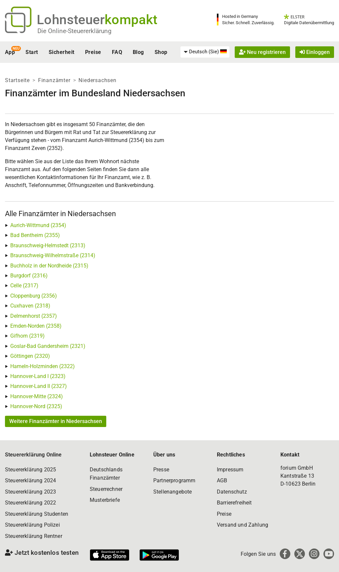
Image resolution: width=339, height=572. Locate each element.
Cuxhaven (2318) (30, 306)
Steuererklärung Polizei (32, 525)
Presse (161, 469)
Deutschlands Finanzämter (106, 473)
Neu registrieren (262, 52)
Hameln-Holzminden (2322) (42, 366)
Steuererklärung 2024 (30, 480)
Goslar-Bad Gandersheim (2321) (47, 346)
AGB (222, 480)
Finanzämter (54, 80)
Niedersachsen (97, 80)
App (10, 52)
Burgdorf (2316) (29, 275)
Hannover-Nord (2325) (36, 406)
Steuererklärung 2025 (30, 469)
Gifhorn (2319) (27, 336)
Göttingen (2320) (30, 356)
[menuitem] (204, 52)
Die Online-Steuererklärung (74, 31)
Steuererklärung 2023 (30, 492)
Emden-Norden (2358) (36, 326)
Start (31, 52)
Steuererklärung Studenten (36, 514)
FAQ (117, 52)
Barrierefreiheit (234, 503)
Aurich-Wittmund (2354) (38, 225)
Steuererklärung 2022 (30, 503)
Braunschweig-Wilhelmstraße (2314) (52, 255)
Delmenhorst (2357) (33, 316)
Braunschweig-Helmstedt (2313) (47, 245)
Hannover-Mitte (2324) (36, 396)
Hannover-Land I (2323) (38, 376)
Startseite (17, 80)
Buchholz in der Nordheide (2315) (49, 265)
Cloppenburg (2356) (33, 296)
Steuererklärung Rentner (33, 536)
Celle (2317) (24, 285)
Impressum (230, 469)
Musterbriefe (105, 500)
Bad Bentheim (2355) (35, 235)
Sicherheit (61, 52)
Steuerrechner (106, 489)
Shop (161, 52)
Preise (93, 52)
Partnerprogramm (174, 480)
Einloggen (315, 52)
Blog (138, 52)
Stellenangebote (172, 492)
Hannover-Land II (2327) (38, 386)
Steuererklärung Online (33, 455)
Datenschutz (232, 492)
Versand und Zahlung (242, 525)
